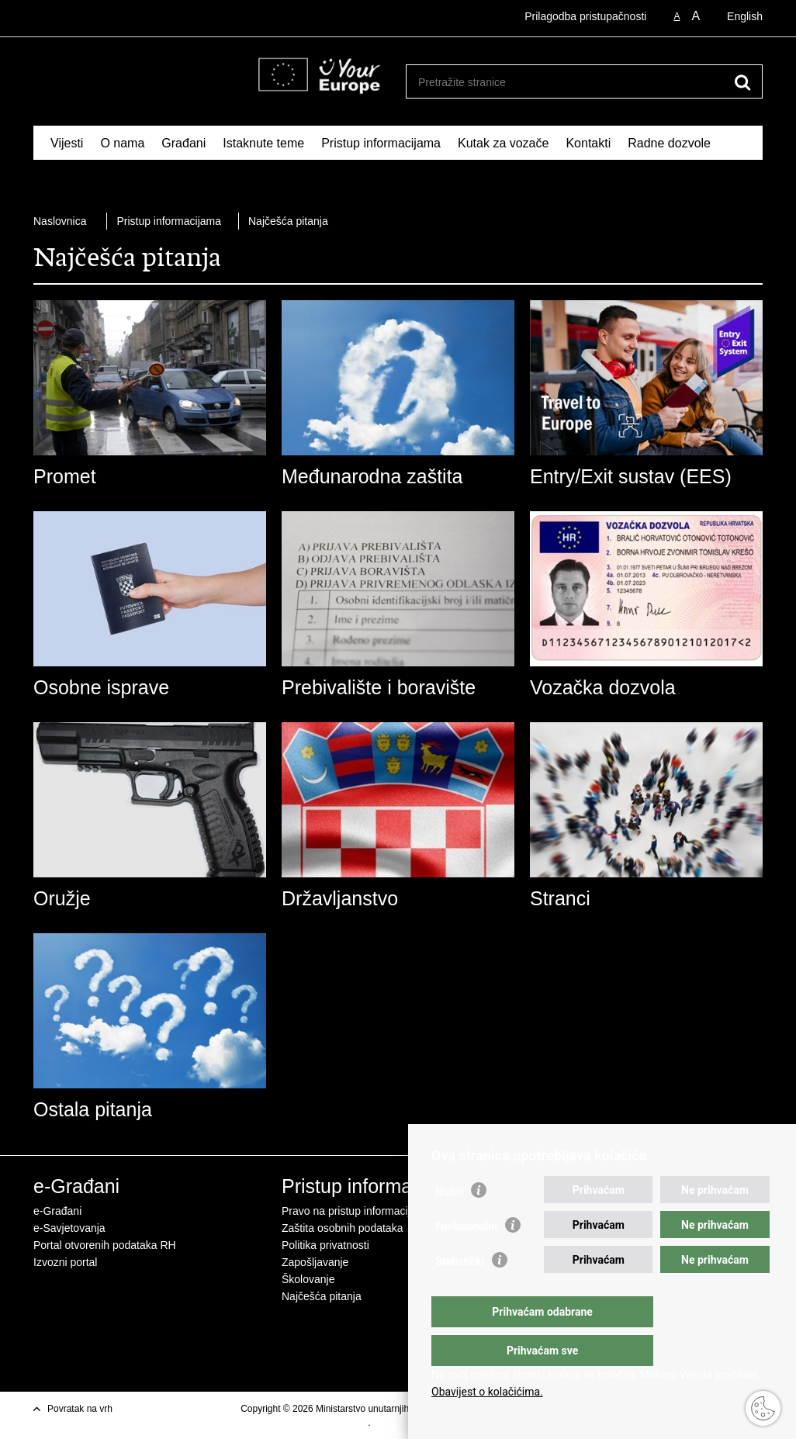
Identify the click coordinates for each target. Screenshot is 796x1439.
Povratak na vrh (79, 1408)
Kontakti (588, 143)
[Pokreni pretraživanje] (742, 82)
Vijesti (66, 143)
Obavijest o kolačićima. (487, 1391)
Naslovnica (59, 221)
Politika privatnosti (325, 1245)
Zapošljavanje (315, 1262)
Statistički (459, 1292)
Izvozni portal (65, 1262)
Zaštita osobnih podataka (342, 1228)
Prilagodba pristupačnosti (585, 16)
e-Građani (57, 1211)
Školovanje (308, 1279)
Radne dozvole (669, 143)
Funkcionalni (466, 1257)
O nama (122, 143)
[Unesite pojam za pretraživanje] (567, 82)
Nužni (449, 1222)
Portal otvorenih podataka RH (104, 1245)
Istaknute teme (263, 143)
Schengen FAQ (92, 178)
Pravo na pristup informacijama (356, 1211)
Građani (183, 143)
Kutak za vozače (503, 143)
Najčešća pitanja (288, 221)
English (745, 16)
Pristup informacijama (381, 143)
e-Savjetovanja (69, 1228)
